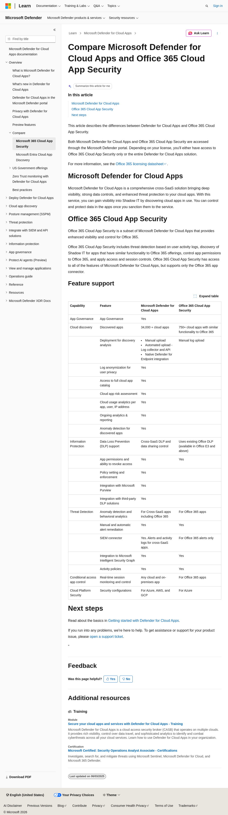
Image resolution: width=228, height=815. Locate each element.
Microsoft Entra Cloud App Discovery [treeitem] (34, 157)
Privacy (97, 805)
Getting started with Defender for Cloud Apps (143, 620)
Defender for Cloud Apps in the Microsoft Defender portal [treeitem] (33, 100)
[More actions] (217, 33)
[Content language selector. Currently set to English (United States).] (25, 795)
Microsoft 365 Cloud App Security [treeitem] (34, 143)
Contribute (79, 805)
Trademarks (187, 805)
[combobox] (30, 39)
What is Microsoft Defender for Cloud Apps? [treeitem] (33, 73)
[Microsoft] (8, 6)
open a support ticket (106, 636)
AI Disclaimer (13, 805)
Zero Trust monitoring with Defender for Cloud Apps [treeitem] (30, 179)
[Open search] (206, 6)
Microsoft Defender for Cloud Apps (108, 33)
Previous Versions (39, 805)
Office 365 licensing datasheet (139, 164)
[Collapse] (54, 30)
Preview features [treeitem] (24, 124)
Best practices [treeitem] (22, 190)
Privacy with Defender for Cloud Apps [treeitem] (29, 113)
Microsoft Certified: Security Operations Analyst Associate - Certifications (122, 750)
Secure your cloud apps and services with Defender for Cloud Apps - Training (125, 724)
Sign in (218, 6)
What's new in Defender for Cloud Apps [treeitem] (31, 86)
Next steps (79, 115)
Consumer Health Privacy (128, 805)
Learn (73, 33)
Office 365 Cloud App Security (92, 109)
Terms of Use (164, 805)
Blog (61, 805)
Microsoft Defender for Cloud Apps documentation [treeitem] (29, 51)
